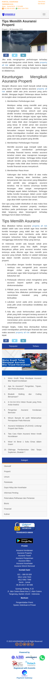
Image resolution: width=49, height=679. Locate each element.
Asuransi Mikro (24, 561)
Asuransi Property (24, 553)
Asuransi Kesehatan (24, 563)
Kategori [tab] (24, 460)
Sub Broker (41, 3)
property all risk (39, 226)
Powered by (24, 652)
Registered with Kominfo (24, 668)
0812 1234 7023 (23, 8)
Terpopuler (13, 346)
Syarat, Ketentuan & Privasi (24, 605)
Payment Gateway (24, 678)
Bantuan (24, 598)
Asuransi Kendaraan (24, 550)
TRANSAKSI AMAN (24, 532)
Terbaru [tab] (36, 346)
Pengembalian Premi (24, 602)
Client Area (41, 1)
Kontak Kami (24, 570)
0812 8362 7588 (24, 580)
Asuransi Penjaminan (24, 558)
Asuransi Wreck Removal (24, 566)
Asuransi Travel (24, 556)
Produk (24, 546)
